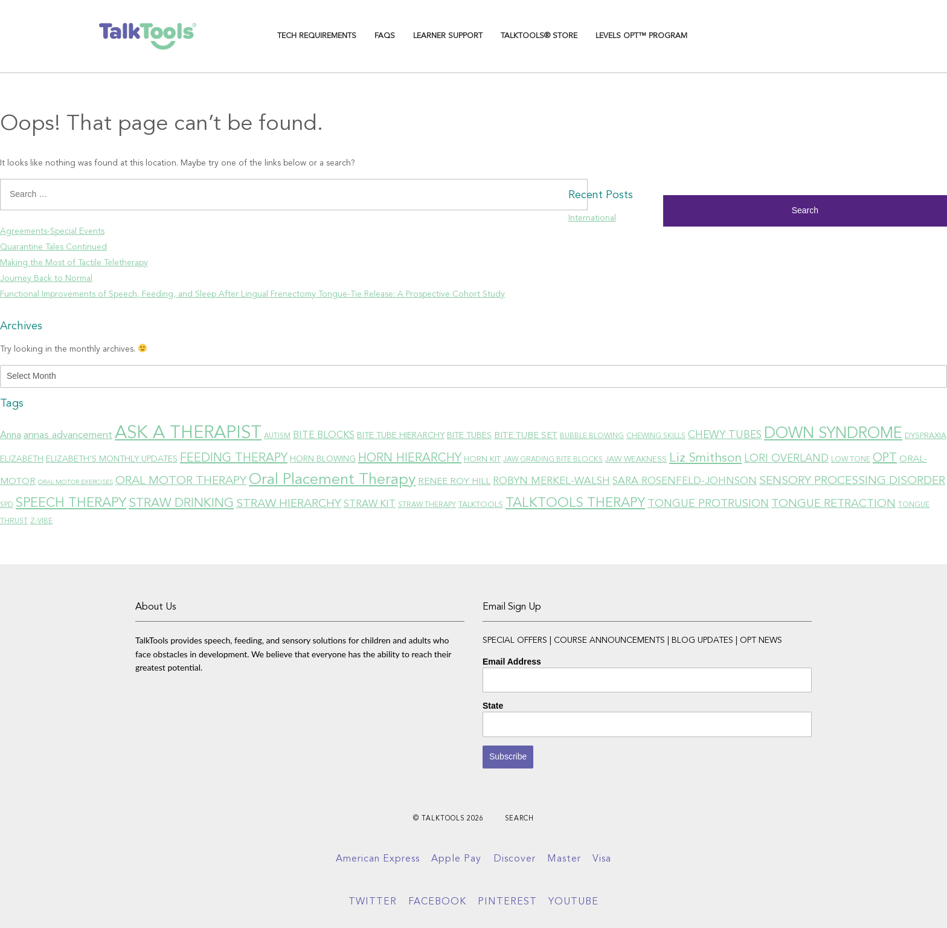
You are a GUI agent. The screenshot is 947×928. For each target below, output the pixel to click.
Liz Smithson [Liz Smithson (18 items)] (705, 458)
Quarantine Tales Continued (53, 247)
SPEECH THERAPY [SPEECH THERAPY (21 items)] (71, 503)
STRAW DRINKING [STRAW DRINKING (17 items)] (181, 503)
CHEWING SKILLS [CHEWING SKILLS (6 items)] (655, 436)
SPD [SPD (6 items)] (6, 505)
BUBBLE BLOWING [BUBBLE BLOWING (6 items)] (592, 436)
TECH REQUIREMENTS (316, 36)
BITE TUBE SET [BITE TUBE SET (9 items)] (525, 435)
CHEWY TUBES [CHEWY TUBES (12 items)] (725, 435)
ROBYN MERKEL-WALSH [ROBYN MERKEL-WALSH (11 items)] (551, 481)
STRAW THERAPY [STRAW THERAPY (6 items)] (427, 505)
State (493, 705)
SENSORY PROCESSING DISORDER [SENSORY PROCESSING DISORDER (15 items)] (852, 481)
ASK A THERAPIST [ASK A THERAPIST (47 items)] (188, 433)
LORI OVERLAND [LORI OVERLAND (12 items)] (786, 459)
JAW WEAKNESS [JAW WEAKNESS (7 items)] (636, 459)
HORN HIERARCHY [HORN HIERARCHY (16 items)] (409, 459)
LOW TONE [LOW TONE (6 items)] (850, 459)
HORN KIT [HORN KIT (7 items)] (482, 459)
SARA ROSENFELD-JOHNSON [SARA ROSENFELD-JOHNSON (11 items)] (684, 481)
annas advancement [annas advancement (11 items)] (68, 435)
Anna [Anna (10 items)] (10, 435)
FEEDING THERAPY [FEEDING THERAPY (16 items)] (233, 459)
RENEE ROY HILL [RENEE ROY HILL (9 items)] (454, 481)
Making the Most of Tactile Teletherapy (74, 263)
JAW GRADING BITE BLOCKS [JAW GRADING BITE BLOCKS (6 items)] (553, 459)
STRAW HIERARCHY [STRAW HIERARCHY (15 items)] (288, 504)
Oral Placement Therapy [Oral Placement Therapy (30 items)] (332, 480)
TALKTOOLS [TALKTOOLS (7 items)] (480, 505)
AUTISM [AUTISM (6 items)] (277, 436)
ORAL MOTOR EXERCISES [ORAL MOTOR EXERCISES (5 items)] (75, 482)
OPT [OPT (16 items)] (885, 459)
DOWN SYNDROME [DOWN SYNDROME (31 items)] (833, 434)
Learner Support (448, 36)
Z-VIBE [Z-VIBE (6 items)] (41, 521)
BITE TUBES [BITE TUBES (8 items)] (469, 435)
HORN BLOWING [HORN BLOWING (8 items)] (323, 459)
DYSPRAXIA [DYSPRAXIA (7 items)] (925, 436)
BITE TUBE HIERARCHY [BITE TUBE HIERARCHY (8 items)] (401, 435)
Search (519, 819)
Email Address (512, 661)
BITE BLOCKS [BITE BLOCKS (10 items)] (324, 435)
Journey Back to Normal (46, 278)
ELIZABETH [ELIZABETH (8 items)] (21, 459)
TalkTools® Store (539, 36)
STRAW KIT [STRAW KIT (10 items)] (370, 504)
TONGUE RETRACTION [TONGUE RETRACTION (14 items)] (833, 504)
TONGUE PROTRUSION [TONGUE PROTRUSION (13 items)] (708, 503)
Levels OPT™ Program (641, 36)
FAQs (384, 36)
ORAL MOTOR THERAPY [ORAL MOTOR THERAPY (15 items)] (180, 481)
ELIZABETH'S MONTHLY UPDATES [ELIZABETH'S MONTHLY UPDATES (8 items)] (112, 459)
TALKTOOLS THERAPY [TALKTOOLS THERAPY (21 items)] (575, 503)
